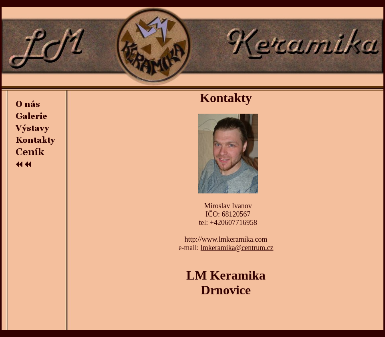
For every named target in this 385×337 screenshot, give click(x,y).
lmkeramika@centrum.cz (237, 248)
